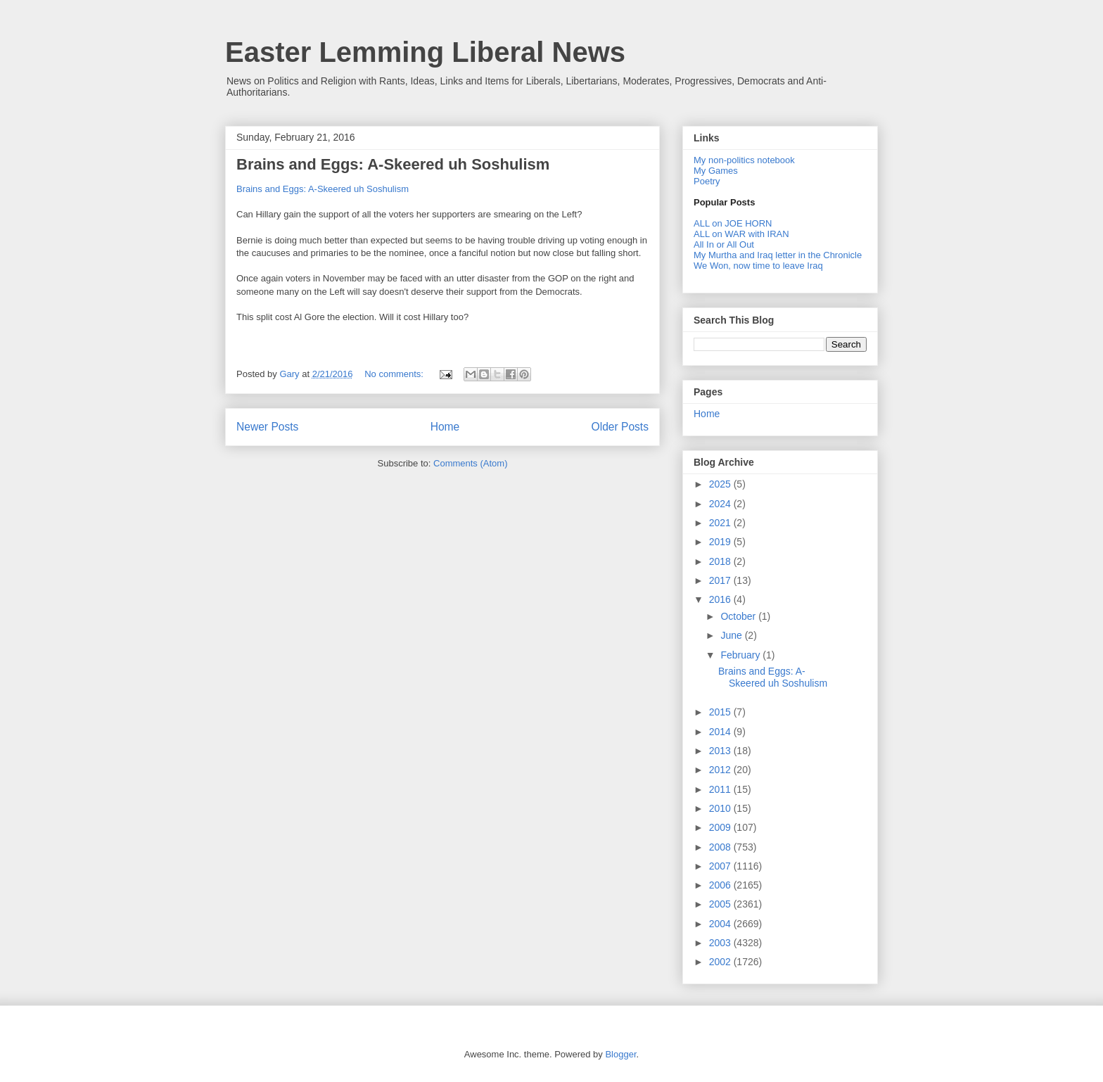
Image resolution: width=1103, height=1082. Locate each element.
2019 (721, 541)
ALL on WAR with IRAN (741, 234)
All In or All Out (724, 244)
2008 (721, 847)
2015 (721, 712)
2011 (721, 789)
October (739, 616)
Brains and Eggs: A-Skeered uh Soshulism (392, 164)
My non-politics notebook (744, 160)
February (741, 655)
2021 (721, 522)
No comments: (395, 374)
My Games (716, 170)
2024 (721, 503)
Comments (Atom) (470, 463)
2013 (721, 750)
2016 (721, 599)
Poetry (707, 181)
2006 (721, 885)
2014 (721, 731)
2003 (721, 942)
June (732, 635)
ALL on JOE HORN (733, 223)
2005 (721, 904)
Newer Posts (267, 427)
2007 (721, 866)
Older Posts (620, 427)
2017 (721, 580)
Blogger (620, 1054)
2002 (721, 961)
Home (445, 427)
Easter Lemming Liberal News (425, 52)
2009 (721, 827)
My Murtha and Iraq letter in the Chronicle (778, 255)
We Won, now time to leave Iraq (758, 265)
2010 (721, 808)
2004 (721, 923)
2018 (721, 561)
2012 (721, 769)
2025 (721, 484)
